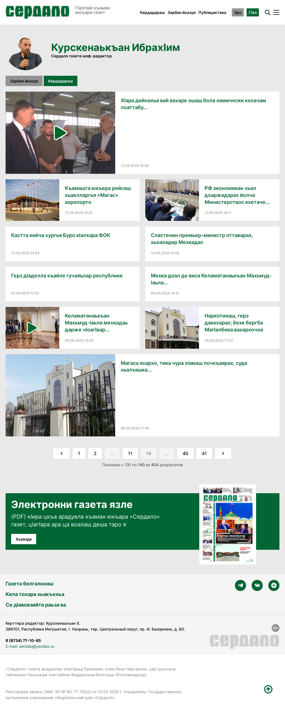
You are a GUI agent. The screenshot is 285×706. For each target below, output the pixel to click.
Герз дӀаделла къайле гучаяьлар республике (67, 276)
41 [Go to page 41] (204, 453)
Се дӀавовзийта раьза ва (36, 605)
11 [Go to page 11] (130, 453)
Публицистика (212, 12)
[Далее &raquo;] (223, 453)
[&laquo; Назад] (61, 453)
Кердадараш (152, 12)
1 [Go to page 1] (79, 453)
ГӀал (253, 12)
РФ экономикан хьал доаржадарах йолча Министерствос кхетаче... (237, 195)
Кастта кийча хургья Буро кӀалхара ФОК (60, 235)
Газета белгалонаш (29, 584)
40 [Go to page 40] (185, 453)
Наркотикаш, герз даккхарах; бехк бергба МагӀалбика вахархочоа (234, 323)
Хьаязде (24, 539)
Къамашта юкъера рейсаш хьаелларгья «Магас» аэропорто (98, 195)
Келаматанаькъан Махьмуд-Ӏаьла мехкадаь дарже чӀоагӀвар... (96, 323)
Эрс (238, 12)
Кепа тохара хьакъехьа (35, 594)
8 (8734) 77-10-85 (23, 640)
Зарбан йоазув (182, 12)
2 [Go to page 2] (95, 453)
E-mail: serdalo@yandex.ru (30, 646)
